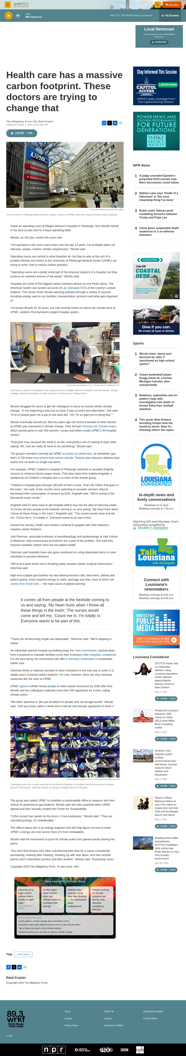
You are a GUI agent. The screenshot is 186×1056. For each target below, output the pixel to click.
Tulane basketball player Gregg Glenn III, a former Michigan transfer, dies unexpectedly (155, 379)
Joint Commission (86, 650)
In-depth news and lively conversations (156, 497)
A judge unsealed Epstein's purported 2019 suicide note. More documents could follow (159, 179)
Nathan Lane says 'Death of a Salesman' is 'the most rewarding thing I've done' (158, 197)
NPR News (23, 954)
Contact (68, 1018)
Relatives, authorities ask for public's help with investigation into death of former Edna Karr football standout (158, 402)
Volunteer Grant (167, 521)
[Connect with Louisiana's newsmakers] (156, 555)
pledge (52, 686)
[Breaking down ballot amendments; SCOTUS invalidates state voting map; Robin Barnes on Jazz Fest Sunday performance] (143, 843)
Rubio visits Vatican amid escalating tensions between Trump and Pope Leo (158, 214)
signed (23, 686)
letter (98, 690)
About (67, 1011)
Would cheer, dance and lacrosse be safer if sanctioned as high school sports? (156, 359)
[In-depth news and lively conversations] (156, 464)
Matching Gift (142, 521)
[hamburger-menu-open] (8, 5)
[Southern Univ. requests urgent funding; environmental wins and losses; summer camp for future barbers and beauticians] (143, 755)
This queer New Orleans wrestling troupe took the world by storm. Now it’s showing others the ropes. (156, 425)
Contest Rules (150, 1018)
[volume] (18, 15)
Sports (138, 343)
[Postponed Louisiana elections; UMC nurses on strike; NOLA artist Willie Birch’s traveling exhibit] (143, 715)
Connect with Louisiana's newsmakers (156, 584)
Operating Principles (153, 1011)
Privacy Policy (71, 1025)
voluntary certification (81, 659)
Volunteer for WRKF (113, 1025)
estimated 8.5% (77, 287)
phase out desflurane (79, 453)
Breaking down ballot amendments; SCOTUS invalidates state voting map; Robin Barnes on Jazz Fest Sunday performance (167, 848)
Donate (173, 4)
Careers (108, 1018)
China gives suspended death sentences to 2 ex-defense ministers (159, 231)
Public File (109, 1011)
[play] (8, 15)
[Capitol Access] (156, 86)
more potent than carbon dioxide (53, 457)
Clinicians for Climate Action (98, 426)
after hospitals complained (99, 654)
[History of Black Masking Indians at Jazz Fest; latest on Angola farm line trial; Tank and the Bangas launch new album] (143, 803)
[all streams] (170, 15)
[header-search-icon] (158, 5)
